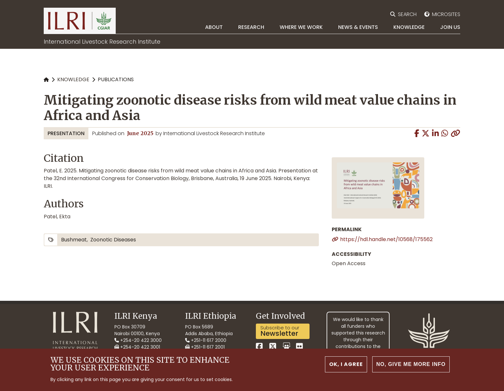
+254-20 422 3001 (137, 347)
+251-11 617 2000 (205, 340)
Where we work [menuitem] (301, 27)
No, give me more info (411, 365)
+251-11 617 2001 (205, 347)
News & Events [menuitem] (358, 27)
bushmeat (74, 239)
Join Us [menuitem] (450, 27)
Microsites (446, 14)
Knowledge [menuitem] (409, 27)
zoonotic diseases (113, 239)
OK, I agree (346, 365)
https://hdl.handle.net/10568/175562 (386, 239)
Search (407, 14)
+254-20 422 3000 (138, 340)
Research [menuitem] (251, 27)
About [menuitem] (214, 27)
